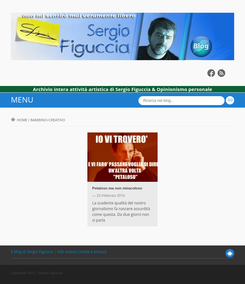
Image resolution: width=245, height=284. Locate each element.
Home (19, 119)
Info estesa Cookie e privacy (82, 251)
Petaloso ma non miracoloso (117, 188)
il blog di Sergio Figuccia (32, 251)
